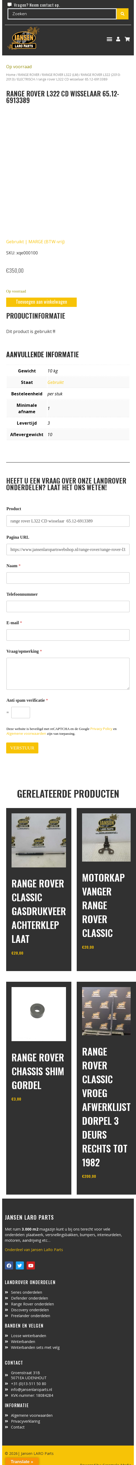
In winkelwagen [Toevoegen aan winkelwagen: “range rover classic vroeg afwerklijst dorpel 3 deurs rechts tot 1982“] (102, 1190)
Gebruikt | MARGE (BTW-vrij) (35, 242)
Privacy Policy (101, 728)
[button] (109, 39)
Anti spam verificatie (27, 700)
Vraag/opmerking (24, 651)
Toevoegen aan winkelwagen (41, 301)
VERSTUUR (22, 747)
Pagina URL (17, 537)
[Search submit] (122, 13)
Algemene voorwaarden (26, 733)
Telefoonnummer (22, 594)
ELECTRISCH (26, 79)
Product (13, 508)
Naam (13, 565)
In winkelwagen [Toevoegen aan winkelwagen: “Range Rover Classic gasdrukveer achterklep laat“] (31, 966)
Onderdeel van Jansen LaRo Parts (34, 1249)
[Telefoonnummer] (68, 606)
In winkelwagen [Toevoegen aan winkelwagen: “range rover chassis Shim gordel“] (31, 1112)
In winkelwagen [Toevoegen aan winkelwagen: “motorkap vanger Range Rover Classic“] (102, 960)
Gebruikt (55, 382)
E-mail (14, 622)
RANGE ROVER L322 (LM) (60, 74)
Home (11, 74)
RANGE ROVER (28, 74)
